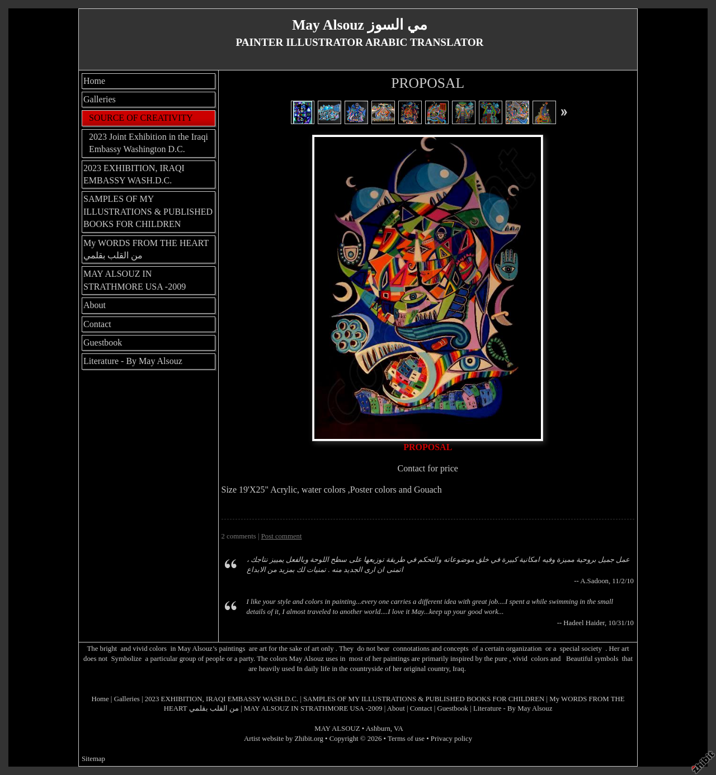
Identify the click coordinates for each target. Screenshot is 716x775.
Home (94, 81)
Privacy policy (451, 739)
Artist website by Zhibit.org (283, 739)
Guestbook (102, 342)
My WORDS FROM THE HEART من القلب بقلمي (146, 249)
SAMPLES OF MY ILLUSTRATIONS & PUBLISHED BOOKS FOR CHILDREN (148, 211)
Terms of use (406, 739)
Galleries (99, 99)
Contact (97, 324)
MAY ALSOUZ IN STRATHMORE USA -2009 (134, 280)
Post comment (281, 536)
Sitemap (93, 759)
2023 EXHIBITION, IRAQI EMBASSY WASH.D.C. (134, 174)
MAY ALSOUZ (337, 729)
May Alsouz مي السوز (359, 25)
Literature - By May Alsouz (132, 361)
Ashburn (378, 729)
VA (398, 729)
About (94, 305)
